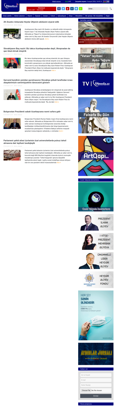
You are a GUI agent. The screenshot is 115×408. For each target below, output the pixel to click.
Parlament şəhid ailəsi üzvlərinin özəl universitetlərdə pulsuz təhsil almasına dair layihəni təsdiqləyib (35, 141)
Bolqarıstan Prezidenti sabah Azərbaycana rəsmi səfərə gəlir (32, 111)
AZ (106, 1)
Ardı (47, 39)
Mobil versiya (56, 1)
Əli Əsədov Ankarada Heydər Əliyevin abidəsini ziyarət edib (31, 22)
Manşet (20, 25)
